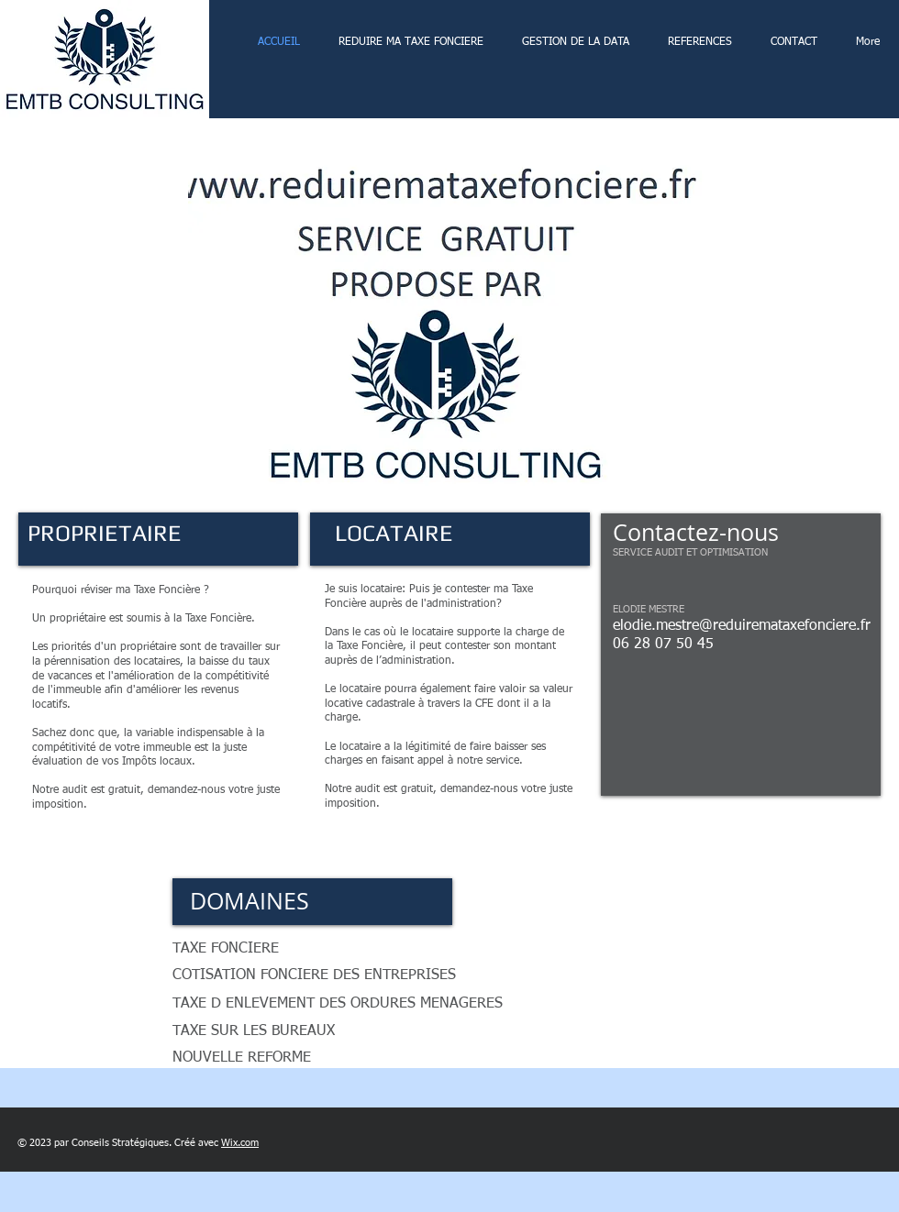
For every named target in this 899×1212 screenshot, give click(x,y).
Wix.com (240, 1143)
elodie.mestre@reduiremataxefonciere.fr (742, 626)
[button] (449, 319)
